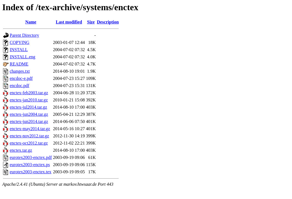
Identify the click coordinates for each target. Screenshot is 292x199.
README (19, 64)
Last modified (69, 22)
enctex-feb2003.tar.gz (29, 92)
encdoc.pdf (19, 85)
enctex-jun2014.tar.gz (29, 121)
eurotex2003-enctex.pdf (31, 157)
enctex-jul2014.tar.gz (28, 107)
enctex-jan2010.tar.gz (29, 100)
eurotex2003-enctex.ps (30, 164)
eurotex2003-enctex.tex (30, 171)
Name (30, 22)
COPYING (19, 42)
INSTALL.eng (22, 56)
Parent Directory (24, 35)
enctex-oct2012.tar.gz (29, 143)
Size (91, 22)
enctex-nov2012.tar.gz (29, 135)
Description (108, 22)
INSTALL (19, 49)
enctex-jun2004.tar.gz (29, 114)
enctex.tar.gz (21, 150)
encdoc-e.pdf (21, 78)
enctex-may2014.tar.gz (30, 128)
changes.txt (20, 71)
